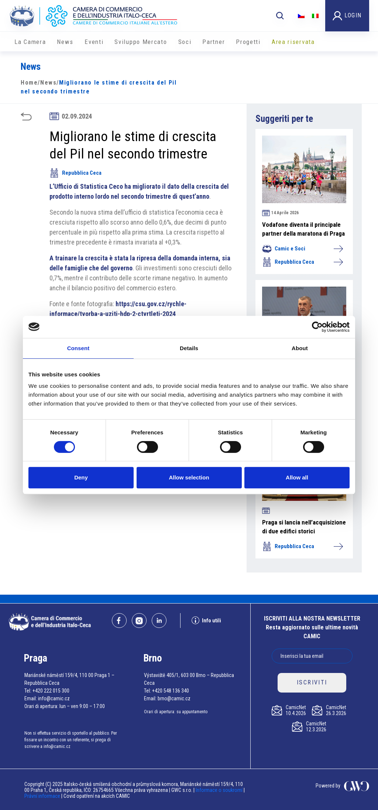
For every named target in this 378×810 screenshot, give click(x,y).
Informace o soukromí (220, 790)
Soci (185, 41)
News (65, 41)
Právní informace (42, 796)
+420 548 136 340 (170, 691)
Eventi (94, 41)
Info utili (206, 620)
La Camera (30, 41)
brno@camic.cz (174, 698)
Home (29, 82)
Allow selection (189, 477)
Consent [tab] (78, 348)
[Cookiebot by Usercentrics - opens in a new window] (317, 326)
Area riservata (293, 41)
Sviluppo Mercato (140, 41)
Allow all (297, 477)
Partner (213, 41)
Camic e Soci (302, 248)
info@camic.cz (54, 698)
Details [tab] (189, 348)
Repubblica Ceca (75, 173)
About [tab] (300, 348)
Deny (81, 477)
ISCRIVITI (312, 682)
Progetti (248, 41)
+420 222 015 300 (50, 691)
